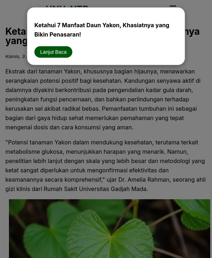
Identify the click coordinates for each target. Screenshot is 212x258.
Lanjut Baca (53, 52)
